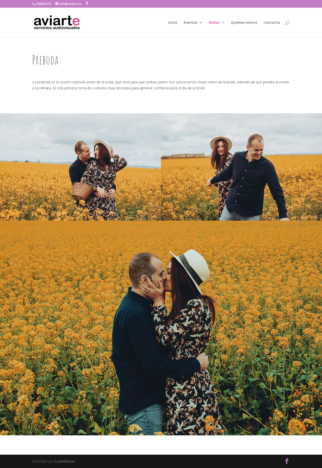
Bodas (214, 23)
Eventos (190, 23)
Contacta (272, 23)
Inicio (172, 23)
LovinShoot (65, 461)
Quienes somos (244, 23)
